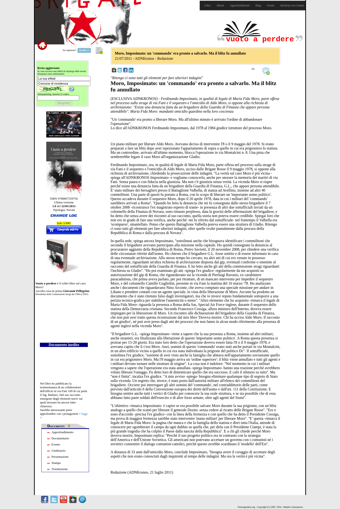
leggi (84, 413)
